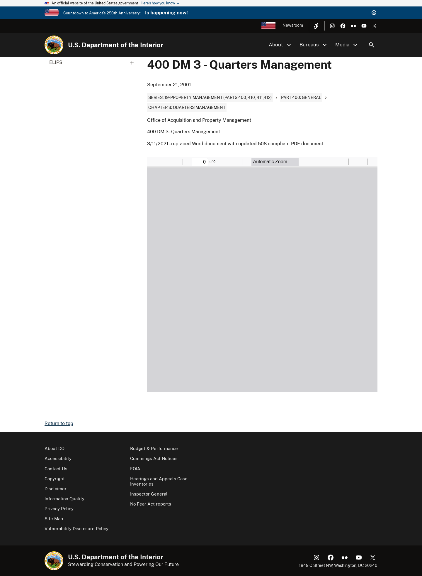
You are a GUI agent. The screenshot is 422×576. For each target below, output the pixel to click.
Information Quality (64, 498)
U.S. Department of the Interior (115, 45)
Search (371, 45)
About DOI (55, 448)
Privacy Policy (59, 508)
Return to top (59, 423)
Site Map (54, 518)
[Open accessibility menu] (316, 26)
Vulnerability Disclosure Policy (76, 528)
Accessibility (58, 458)
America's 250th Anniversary (114, 13)
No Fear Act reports (150, 503)
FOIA (135, 468)
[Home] (54, 45)
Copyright (55, 478)
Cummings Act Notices (154, 458)
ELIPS (93, 62)
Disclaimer (56, 488)
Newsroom (293, 25)
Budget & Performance (154, 448)
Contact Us (56, 468)
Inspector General (149, 493)
